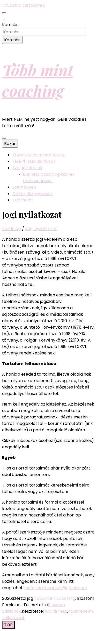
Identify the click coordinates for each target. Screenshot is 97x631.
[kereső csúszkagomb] (4, 19)
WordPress (56, 611)
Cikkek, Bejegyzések (32, 194)
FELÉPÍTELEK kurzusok (34, 161)
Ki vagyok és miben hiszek (38, 155)
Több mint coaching (37, 80)
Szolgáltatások (27, 168)
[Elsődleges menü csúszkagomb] (4, 138)
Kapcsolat (22, 200)
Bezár (10, 144)
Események (24, 187)
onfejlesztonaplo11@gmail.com (56, 588)
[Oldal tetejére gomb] (8, 625)
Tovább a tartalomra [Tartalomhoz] (23, 5)
